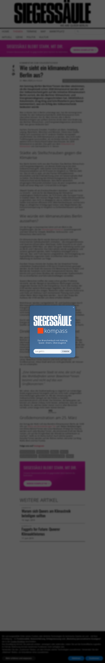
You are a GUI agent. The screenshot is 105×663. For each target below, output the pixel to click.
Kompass (56, 330)
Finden (65, 351)
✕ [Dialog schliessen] (67, 307)
